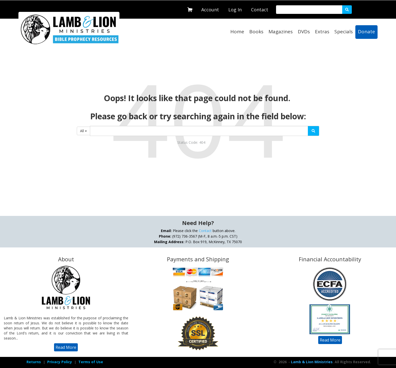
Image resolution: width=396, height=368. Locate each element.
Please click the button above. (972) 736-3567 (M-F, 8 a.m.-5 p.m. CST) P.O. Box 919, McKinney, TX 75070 (198, 236)
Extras (322, 31)
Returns (34, 361)
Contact (259, 10)
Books (256, 31)
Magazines (280, 31)
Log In (235, 10)
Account (210, 10)
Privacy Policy (59, 361)
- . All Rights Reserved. (329, 361)
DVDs (304, 31)
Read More (66, 347)
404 (202, 142)
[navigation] (210, 8)
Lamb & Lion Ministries (312, 361)
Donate (366, 31)
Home (237, 31)
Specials (343, 31)
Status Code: (187, 142)
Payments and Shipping (198, 259)
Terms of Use (90, 361)
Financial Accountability (330, 259)
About (66, 259)
